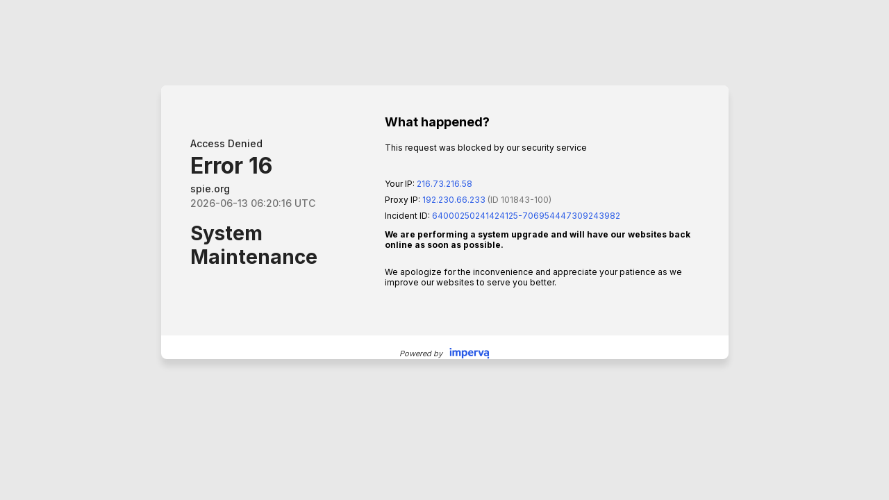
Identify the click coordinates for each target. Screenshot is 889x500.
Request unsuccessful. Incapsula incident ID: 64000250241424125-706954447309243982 (444, 250)
